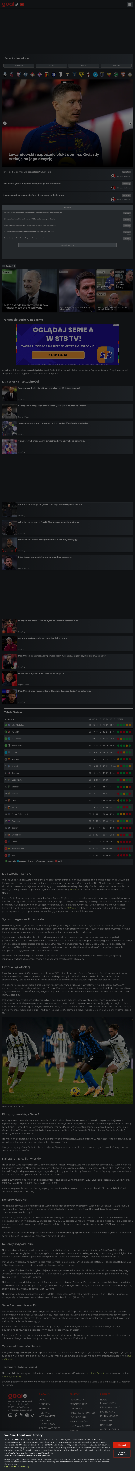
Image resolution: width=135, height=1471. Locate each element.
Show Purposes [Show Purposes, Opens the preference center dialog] (122, 1453)
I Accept (122, 1445)
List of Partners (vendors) (16, 1467)
